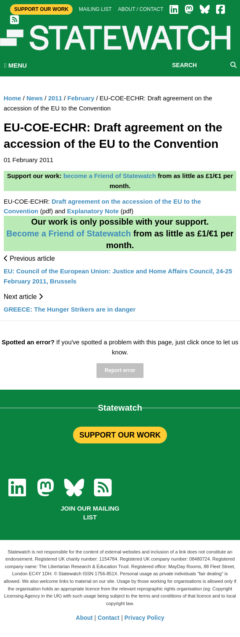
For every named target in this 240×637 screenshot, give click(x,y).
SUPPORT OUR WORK (120, 435)
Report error (119, 370)
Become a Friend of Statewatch (68, 233)
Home (12, 98)
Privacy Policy (144, 617)
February (81, 98)
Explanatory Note (93, 211)
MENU (15, 65)
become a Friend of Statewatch (109, 175)
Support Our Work (41, 9)
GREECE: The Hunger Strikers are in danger (70, 309)
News (34, 98)
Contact (109, 617)
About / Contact (140, 9)
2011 (55, 98)
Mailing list (95, 9)
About (84, 617)
